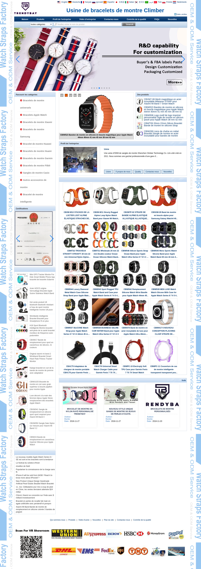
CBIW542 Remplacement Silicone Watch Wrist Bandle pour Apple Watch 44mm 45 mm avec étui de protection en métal (134, 292)
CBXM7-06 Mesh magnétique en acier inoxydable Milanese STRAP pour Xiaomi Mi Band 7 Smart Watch (162, 101)
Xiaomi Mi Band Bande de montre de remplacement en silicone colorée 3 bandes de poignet (35, 509)
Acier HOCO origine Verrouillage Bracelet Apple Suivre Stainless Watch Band (42, 290)
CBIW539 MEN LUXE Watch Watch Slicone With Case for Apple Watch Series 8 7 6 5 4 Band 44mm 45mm (163, 292)
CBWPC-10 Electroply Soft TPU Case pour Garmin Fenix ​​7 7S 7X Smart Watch (134, 369)
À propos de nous (123, 172)
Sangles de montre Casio (36, 173)
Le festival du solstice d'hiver (28, 463)
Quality (138, 172)
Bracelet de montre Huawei (37, 144)
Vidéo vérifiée (182, 14)
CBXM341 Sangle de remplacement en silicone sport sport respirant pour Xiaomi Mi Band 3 (40, 413)
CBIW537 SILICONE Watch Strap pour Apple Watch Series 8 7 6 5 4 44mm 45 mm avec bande (77, 331)
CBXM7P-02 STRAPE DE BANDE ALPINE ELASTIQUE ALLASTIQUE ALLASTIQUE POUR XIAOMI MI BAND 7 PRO (134, 215)
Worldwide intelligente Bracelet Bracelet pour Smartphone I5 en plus (39, 318)
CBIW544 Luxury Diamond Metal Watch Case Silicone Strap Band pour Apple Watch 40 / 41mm (76, 292)
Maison (25, 19)
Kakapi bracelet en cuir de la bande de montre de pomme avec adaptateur (41, 370)
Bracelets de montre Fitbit (36, 165)
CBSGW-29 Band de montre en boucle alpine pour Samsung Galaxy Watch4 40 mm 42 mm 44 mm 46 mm (163, 215)
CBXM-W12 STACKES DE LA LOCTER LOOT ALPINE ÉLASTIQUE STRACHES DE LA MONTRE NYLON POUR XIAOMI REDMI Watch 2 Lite (76, 215)
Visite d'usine (83, 520)
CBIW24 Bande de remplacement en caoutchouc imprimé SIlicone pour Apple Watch (42, 441)
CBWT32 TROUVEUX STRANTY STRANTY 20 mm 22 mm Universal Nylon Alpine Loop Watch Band (76, 254)
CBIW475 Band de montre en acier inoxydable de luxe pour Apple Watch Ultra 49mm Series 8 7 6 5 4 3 (134, 331)
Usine (106, 149)
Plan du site (109, 520)
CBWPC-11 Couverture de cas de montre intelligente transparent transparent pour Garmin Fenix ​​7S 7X (163, 369)
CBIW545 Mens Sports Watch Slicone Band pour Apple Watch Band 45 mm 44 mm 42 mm (163, 254)
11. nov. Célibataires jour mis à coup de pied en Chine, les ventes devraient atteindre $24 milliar (34, 489)
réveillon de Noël (23, 466)
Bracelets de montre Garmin (38, 158)
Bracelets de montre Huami (37, 151)
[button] (91, 88)
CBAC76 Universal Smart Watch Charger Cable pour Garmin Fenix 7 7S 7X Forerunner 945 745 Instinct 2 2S (105, 369)
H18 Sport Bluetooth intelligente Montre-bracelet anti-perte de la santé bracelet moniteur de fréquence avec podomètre (42, 330)
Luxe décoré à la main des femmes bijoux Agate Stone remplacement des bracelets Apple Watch (41, 399)
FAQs (157, 19)
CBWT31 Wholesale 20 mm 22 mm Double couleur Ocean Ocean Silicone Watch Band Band (105, 254)
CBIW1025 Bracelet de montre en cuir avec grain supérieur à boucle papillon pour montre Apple (41, 385)
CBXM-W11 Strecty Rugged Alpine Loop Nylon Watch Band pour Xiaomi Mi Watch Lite (105, 215)
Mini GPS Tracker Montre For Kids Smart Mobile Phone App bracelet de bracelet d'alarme (42, 277)
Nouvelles (172, 19)
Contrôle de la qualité (136, 19)
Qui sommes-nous (57, 520)
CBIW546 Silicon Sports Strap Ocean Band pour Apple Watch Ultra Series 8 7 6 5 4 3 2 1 (134, 254)
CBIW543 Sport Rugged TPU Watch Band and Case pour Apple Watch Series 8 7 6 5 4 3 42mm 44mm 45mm (105, 292)
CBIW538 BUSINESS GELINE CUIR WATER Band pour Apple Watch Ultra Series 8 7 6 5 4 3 (105, 331)
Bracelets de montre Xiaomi (37, 122)
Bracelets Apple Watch (35, 115)
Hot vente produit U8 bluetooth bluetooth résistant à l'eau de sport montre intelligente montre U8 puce (41, 306)
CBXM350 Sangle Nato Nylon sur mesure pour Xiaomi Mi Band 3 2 (42, 425)
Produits (40, 19)
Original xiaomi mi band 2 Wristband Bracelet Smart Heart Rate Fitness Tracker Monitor (41, 357)
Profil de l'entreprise (62, 19)
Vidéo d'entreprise (87, 19)
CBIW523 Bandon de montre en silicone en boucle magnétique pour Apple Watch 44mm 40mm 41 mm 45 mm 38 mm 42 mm (164, 110)
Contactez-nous (111, 19)
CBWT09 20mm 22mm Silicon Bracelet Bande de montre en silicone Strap (163, 124)
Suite (184, 380)
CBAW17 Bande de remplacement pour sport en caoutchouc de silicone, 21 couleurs (41, 344)
